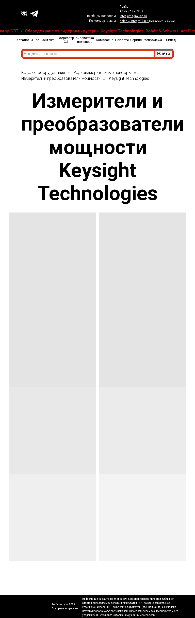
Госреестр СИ (66, 40)
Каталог (23, 40)
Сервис (136, 40)
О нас (35, 40)
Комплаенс (104, 40)
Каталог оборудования (43, 72)
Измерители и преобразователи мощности (61, 78)
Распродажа (152, 40)
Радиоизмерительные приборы (102, 72)
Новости (122, 40)
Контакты (48, 40)
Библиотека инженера (85, 40)
